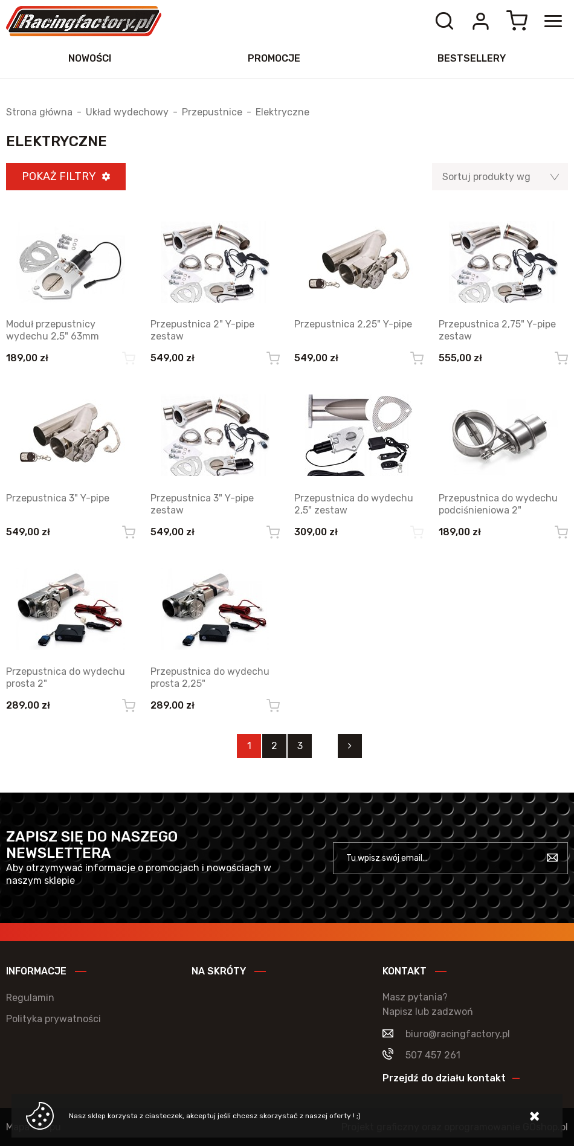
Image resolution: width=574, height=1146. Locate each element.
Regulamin (30, 997)
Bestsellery (471, 58)
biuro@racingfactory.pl (457, 1034)
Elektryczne (282, 112)
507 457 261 (432, 1055)
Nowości (89, 58)
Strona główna (39, 112)
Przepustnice (212, 112)
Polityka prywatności (53, 1019)
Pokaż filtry (59, 176)
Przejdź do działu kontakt (444, 1078)
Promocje (274, 58)
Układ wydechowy (127, 112)
